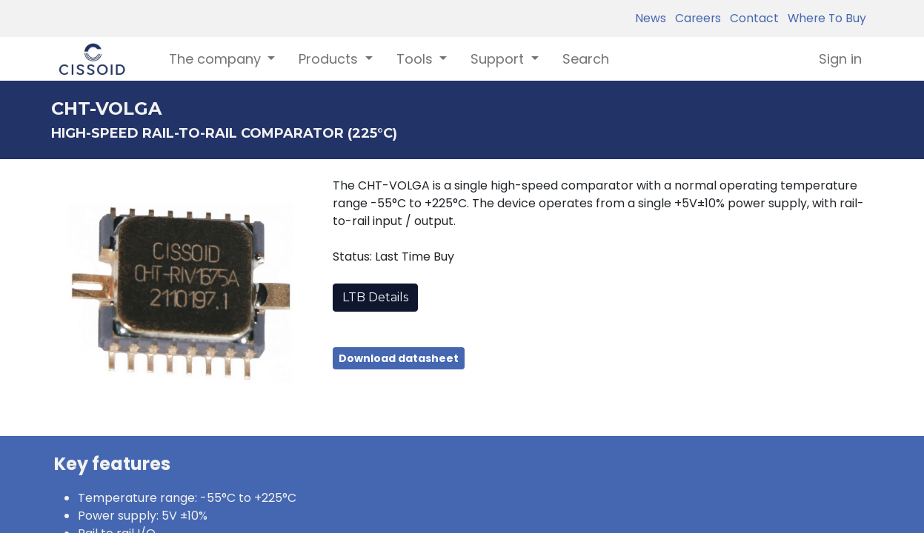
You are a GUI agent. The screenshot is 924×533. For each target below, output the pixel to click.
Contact (751, 18)
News (650, 18)
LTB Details (375, 297)
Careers (695, 18)
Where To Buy (824, 18)
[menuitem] (586, 59)
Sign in (840, 59)
